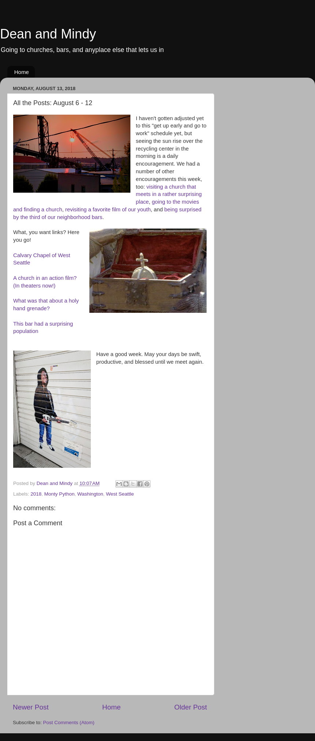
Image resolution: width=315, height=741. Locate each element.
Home (21, 72)
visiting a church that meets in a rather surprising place (169, 194)
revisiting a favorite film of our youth (108, 209)
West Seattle (120, 494)
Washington (90, 494)
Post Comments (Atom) (68, 722)
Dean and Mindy (48, 33)
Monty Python (59, 494)
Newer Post (31, 707)
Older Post (190, 707)
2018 (35, 494)
